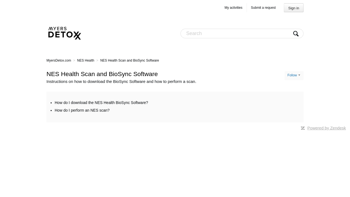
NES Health (85, 60)
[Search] (242, 33)
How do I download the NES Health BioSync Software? (101, 102)
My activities (233, 8)
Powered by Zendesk (326, 128)
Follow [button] (292, 75)
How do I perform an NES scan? (82, 110)
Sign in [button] (293, 8)
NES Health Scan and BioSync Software (129, 60)
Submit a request (263, 8)
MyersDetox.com (58, 60)
